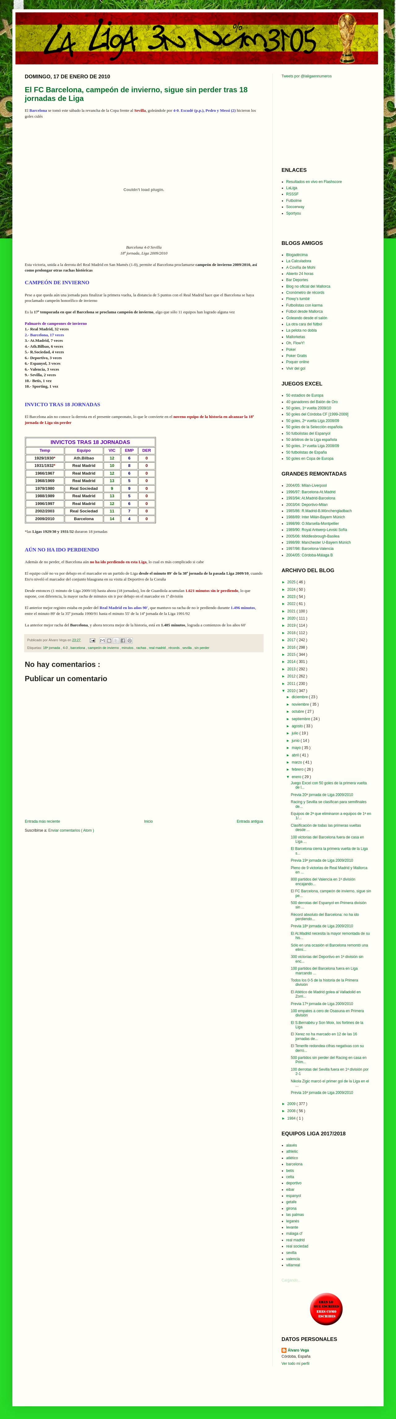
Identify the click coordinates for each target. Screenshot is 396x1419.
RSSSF (292, 194)
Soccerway (295, 207)
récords (175, 648)
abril (296, 755)
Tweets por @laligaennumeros (307, 76)
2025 (292, 582)
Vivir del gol (295, 368)
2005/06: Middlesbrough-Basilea (312, 536)
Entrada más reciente (42, 821)
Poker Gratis (296, 356)
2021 (292, 611)
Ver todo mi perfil (295, 1363)
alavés (291, 1145)
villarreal (293, 1265)
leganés (292, 1221)
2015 (292, 654)
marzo (297, 762)
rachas (141, 648)
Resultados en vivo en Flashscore (314, 182)
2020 (292, 618)
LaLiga (291, 188)
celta (290, 1177)
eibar (290, 1189)
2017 (292, 640)
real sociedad (297, 1246)
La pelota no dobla (301, 330)
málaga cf (294, 1233)
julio (295, 733)
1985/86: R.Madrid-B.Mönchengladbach (319, 511)
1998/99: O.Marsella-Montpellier (312, 523)
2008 (292, 1111)
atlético (292, 1158)
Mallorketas (295, 337)
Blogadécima (297, 255)
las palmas (295, 1214)
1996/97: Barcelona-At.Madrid (310, 492)
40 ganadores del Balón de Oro (312, 402)
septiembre (301, 719)
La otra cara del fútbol (304, 324)
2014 (292, 661)
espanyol (293, 1196)
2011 (292, 683)
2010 (292, 691)
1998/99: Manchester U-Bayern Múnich (318, 542)
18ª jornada (52, 648)
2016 (292, 647)
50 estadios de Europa (304, 395)
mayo (297, 748)
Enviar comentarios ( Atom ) (71, 830)
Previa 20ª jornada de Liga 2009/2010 (322, 795)
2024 (292, 589)
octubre (298, 711)
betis (290, 1171)
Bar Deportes (297, 280)
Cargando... (291, 1280)
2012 (292, 676)
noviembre (301, 704)
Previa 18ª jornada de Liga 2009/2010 (322, 926)
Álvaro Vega (298, 1350)
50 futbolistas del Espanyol (308, 433)
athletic (292, 1151)
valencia (293, 1259)
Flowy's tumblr (298, 299)
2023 (292, 596)
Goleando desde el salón (306, 318)
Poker (291, 349)
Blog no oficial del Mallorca (308, 286)
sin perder (202, 648)
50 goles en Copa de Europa (310, 458)
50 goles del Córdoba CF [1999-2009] (317, 414)
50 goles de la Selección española (314, 427)
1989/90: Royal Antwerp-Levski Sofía (316, 530)
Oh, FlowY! (295, 343)
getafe (291, 1202)
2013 (292, 669)
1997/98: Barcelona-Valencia (310, 548)
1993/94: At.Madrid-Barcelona (310, 498)
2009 (292, 1104)
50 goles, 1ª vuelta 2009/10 (308, 408)
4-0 (66, 648)
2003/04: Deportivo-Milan (307, 505)
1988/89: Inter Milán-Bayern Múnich (315, 517)
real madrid (158, 648)
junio (296, 740)
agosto (298, 726)
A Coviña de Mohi (300, 267)
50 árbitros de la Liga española (311, 439)
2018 (292, 633)
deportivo (293, 1183)
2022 (292, 604)
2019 (292, 625)
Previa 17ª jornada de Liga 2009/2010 (322, 1004)
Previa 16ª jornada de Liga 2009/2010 (322, 1092)
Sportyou (293, 213)
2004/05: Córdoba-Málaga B (309, 555)
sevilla (188, 648)
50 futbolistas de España (306, 452)
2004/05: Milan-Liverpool (306, 485)
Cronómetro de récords (305, 292)
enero (297, 777)
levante (292, 1227)
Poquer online (297, 362)
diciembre (300, 697)
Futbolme (294, 200)
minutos (128, 648)
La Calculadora (298, 261)
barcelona (78, 648)
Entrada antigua (250, 821)
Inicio (148, 821)
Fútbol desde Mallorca (304, 311)
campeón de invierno (104, 648)
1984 (292, 1118)
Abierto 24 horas (299, 274)
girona (291, 1208)
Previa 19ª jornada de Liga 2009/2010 (322, 860)
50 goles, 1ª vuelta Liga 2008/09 (312, 446)
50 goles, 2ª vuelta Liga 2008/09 (312, 421)
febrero (298, 769)
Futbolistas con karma (304, 305)
